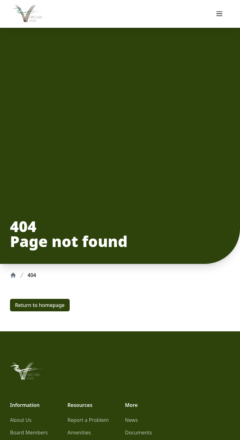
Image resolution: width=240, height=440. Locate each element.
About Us (21, 420)
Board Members (29, 432)
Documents (138, 432)
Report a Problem (88, 420)
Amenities (79, 432)
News (131, 420)
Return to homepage (40, 305)
